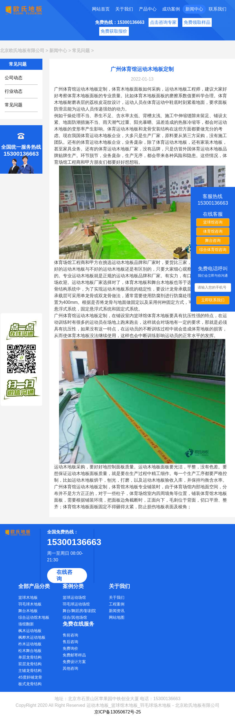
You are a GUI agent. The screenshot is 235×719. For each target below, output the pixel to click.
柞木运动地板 (30, 644)
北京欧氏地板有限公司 (22, 50)
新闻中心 (194, 9)
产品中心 (148, 9)
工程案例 (116, 604)
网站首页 (101, 9)
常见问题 (81, 50)
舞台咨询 (213, 240)
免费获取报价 (114, 31)
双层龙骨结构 (30, 664)
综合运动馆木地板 (33, 617)
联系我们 (217, 9)
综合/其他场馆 (75, 617)
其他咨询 (70, 668)
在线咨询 (64, 575)
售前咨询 (70, 635)
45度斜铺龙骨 (30, 677)
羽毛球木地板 (30, 604)
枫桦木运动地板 (31, 637)
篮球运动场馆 (74, 597)
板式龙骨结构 (30, 684)
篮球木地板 (28, 597)
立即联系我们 (212, 300)
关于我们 (124, 9)
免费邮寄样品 (74, 655)
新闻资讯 (116, 610)
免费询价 (70, 648)
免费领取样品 (197, 22)
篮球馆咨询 (213, 222)
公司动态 (13, 77)
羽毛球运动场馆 (76, 604)
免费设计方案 (74, 661)
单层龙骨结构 (30, 657)
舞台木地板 (28, 610)
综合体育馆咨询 (212, 249)
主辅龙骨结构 (30, 670)
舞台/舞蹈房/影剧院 (79, 610)
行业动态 (13, 91)
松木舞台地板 (30, 650)
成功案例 (171, 9)
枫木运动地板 (30, 630)
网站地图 (116, 617)
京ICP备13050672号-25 (117, 712)
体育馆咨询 (213, 231)
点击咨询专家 (163, 22)
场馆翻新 (26, 624)
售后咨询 (70, 642)
